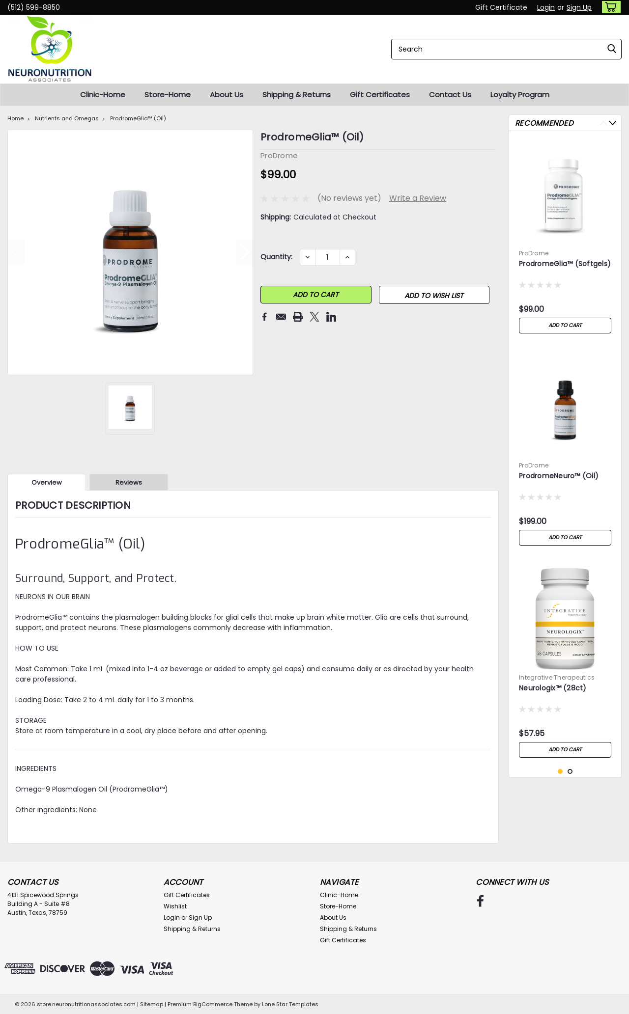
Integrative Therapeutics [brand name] (557, 677)
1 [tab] (560, 771)
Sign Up (579, 7)
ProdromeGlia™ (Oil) (138, 118)
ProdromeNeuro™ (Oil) (559, 476)
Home (15, 118)
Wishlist (175, 906)
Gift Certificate (501, 7)
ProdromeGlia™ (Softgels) (565, 264)
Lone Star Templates (290, 1004)
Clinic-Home (102, 94)
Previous (603, 123)
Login (546, 7)
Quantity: (276, 257)
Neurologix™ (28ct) (553, 688)
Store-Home (167, 94)
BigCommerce (212, 1004)
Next (612, 123)
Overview (46, 482)
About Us (226, 94)
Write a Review (417, 198)
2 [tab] (570, 771)
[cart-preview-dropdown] (609, 7)
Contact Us (450, 94)
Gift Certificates (380, 94)
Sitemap (151, 1004)
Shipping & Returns (296, 94)
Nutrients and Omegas (67, 118)
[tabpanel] (565, 238)
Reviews (128, 482)
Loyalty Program (519, 94)
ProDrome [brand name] (533, 253)
